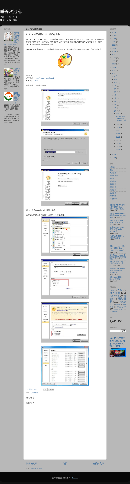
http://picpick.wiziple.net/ (44, 78)
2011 (114, 73)
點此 (37, 81)
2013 (114, 67)
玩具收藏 (113, 173)
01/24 (118, 124)
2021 (114, 42)
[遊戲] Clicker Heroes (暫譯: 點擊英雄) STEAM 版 (117, 229)
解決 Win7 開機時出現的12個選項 (117, 237)
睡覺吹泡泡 (11, 11)
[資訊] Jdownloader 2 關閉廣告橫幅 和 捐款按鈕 (118, 215)
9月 (115, 86)
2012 (114, 70)
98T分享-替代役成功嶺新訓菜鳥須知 (17, 98)
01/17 (118, 143)
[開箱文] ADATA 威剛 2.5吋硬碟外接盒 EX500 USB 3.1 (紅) (117, 207)
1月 (115, 111)
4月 (115, 101)
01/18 (118, 140)
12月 (116, 76)
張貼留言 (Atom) (37, 468)
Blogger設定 (114, 198)
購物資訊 (113, 196)
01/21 (118, 134)
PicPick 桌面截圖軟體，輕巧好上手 (121, 118)
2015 (114, 61)
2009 (114, 158)
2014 (114, 64)
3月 (115, 105)
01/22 (118, 131)
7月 (115, 92)
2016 (114, 58)
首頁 (65, 463)
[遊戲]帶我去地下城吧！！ (17, 72)
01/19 (118, 137)
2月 (115, 108)
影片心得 (113, 193)
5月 (115, 98)
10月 (116, 82)
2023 (114, 39)
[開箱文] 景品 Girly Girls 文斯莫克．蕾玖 (117, 222)
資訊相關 (35, 393)
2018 (114, 51)
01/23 (118, 127)
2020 (114, 45)
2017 (114, 54)
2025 (114, 32)
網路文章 (113, 187)
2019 (114, 48)
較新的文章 (31, 463)
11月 (116, 79)
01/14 (118, 150)
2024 (114, 35)
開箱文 (112, 178)
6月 (115, 95)
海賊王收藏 (114, 176)
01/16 (118, 146)
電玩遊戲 (113, 184)
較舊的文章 (98, 463)
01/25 (118, 114)
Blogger (74, 478)
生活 (111, 170)
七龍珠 (112, 167)
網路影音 (113, 190)
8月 (115, 89)
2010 (114, 154)
